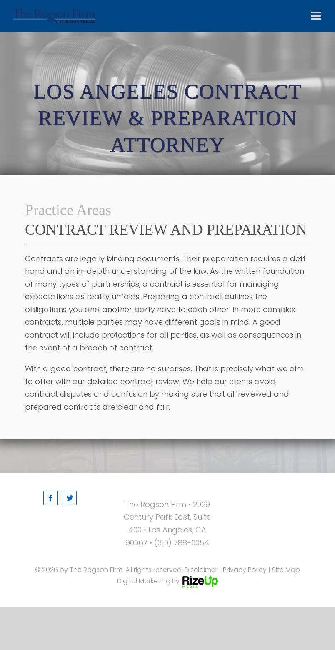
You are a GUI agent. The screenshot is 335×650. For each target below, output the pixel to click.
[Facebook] (50, 498)
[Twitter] (69, 498)
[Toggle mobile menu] (316, 16)
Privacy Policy (245, 570)
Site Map (286, 570)
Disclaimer (201, 570)
